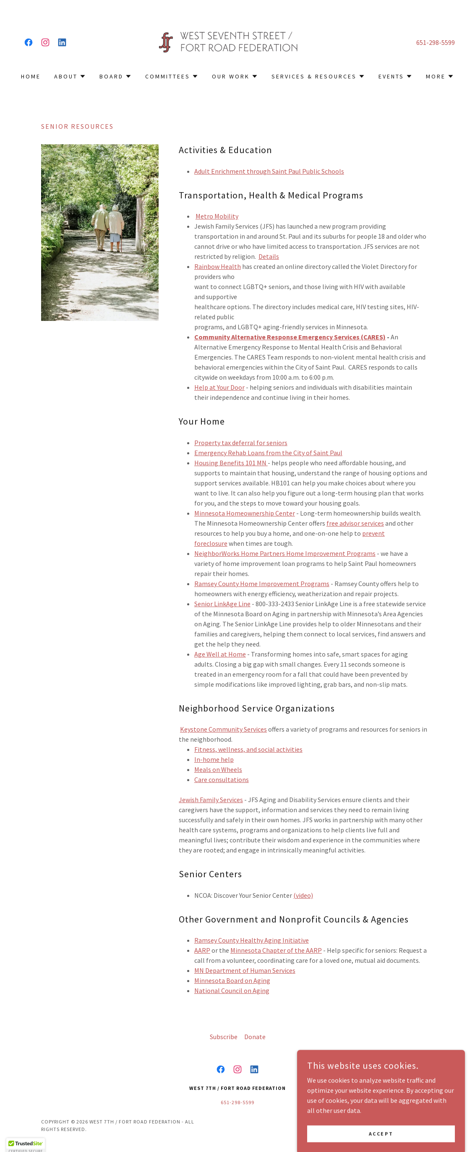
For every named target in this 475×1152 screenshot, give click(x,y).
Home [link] (31, 76)
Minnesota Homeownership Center (244, 513)
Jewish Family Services (211, 799)
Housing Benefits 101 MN (231, 463)
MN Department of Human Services (244, 970)
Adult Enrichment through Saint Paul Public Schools (269, 171)
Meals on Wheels (218, 769)
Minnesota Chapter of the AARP (276, 950)
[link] (28, 42)
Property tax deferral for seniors (240, 442)
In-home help (214, 759)
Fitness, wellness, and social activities (248, 749)
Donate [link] (255, 1036)
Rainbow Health (217, 266)
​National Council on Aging (231, 990)
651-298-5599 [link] (435, 42)
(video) (303, 895)
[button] (70, 76)
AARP (202, 950)
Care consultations (221, 779)
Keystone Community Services (223, 729)
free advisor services (355, 523)
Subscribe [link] (224, 1036)
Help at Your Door (219, 387)
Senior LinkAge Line (222, 603)
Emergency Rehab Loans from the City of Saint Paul (268, 452)
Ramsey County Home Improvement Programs (261, 583)
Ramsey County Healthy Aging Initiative (251, 940)
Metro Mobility (217, 216)
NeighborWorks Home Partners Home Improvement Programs (285, 553)
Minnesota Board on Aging (232, 980)
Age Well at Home (220, 654)
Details (268, 256)
